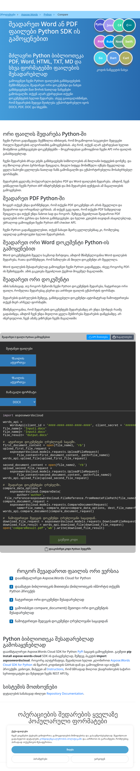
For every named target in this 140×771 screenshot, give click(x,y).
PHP (101, 42)
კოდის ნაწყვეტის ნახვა (112, 70)
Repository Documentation (64, 694)
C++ (129, 25)
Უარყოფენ (99, 759)
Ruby (110, 42)
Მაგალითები (122, 337)
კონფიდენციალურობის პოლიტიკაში (60, 739)
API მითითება (98, 336)
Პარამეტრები (40, 759)
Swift (129, 42)
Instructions (55, 669)
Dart (113, 58)
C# (120, 25)
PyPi (80, 652)
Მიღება (70, 749)
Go (101, 58)
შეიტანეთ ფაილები (19, 348)
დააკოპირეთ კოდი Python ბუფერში (70, 548)
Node (120, 42)
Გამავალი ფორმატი (21, 392)
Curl (126, 58)
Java (110, 25)
